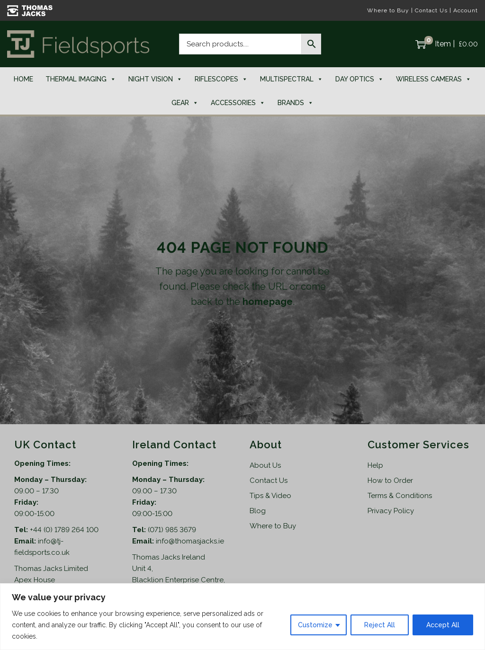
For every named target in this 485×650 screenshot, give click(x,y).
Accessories (238, 103)
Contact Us (431, 10)
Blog (258, 511)
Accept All (442, 625)
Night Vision (155, 79)
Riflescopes (221, 79)
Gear (184, 103)
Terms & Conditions (400, 495)
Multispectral (291, 79)
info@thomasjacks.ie (190, 541)
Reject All (379, 625)
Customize (315, 625)
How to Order (390, 480)
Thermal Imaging (80, 79)
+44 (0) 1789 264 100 (64, 529)
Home (23, 79)
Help (375, 465)
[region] (242, 616)
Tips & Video (270, 495)
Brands (296, 103)
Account (465, 10)
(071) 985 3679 (172, 529)
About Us (265, 465)
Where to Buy (388, 10)
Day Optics (359, 79)
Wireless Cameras (433, 79)
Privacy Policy (391, 511)
